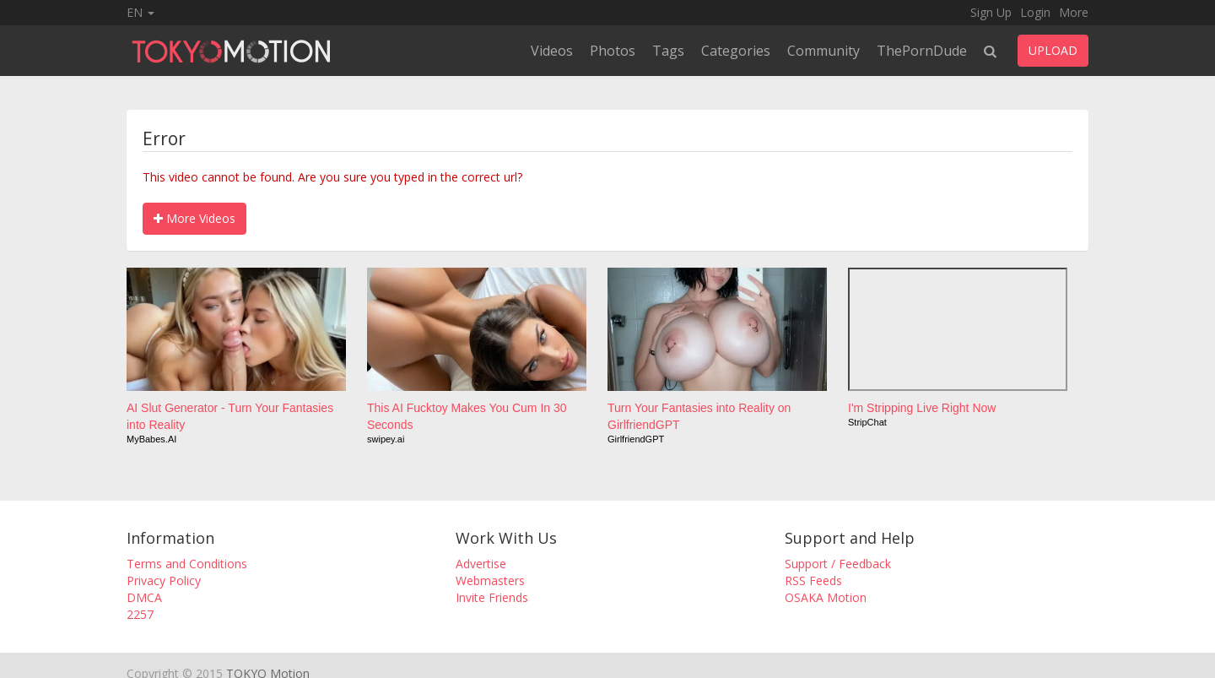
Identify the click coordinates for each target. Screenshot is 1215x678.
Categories (735, 50)
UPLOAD (1053, 50)
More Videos (194, 218)
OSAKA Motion (826, 597)
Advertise (481, 564)
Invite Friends (492, 597)
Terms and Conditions (187, 564)
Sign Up (991, 12)
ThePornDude (922, 50)
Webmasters (490, 580)
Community (823, 50)
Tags (668, 50)
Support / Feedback (838, 564)
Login (1035, 12)
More (1073, 12)
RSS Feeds (813, 580)
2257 (140, 614)
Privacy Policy (164, 580)
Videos (552, 50)
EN (140, 12)
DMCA (144, 597)
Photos (612, 50)
